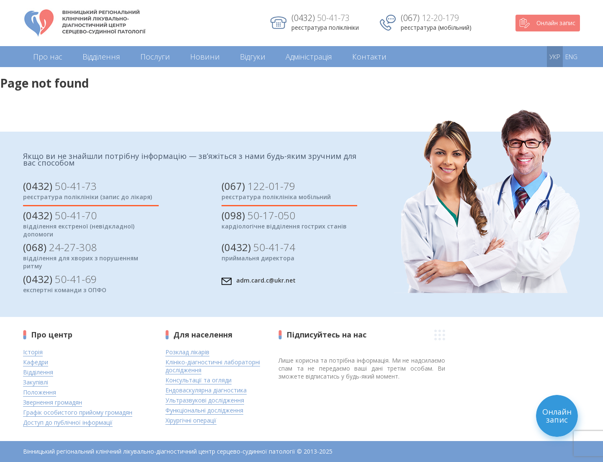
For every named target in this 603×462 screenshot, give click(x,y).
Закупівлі (35, 382)
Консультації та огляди (198, 380)
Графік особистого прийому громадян (77, 412)
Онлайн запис (547, 23)
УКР (554, 56)
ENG (571, 56)
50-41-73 (320, 17)
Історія (33, 352)
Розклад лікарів (187, 352)
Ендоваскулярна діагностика (206, 390)
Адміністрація (309, 57)
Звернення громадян (52, 402)
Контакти (369, 57)
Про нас (47, 57)
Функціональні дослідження (204, 410)
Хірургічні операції (190, 420)
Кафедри (35, 362)
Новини (205, 57)
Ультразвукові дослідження (204, 400)
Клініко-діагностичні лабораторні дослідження (212, 366)
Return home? (32, 105)
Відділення (101, 57)
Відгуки (252, 57)
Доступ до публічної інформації (68, 422)
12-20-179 (430, 17)
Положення (39, 392)
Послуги (155, 57)
